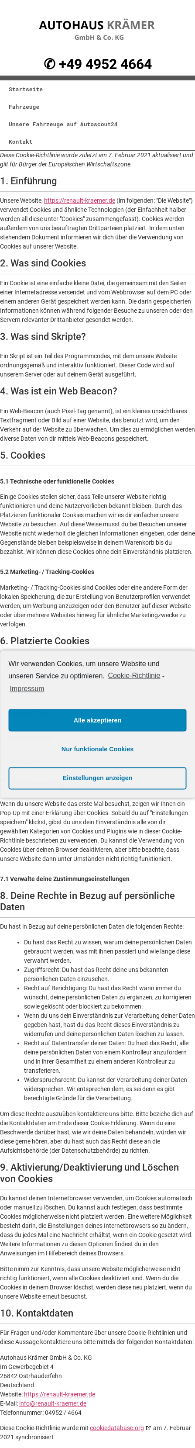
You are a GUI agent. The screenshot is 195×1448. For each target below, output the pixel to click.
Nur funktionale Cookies (98, 749)
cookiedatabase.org (117, 1427)
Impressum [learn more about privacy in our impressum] (27, 689)
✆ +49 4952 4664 (98, 64)
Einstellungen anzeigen (98, 777)
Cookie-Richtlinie (134, 675)
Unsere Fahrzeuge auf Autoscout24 (63, 124)
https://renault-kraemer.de (79, 200)
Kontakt (21, 141)
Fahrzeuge (24, 107)
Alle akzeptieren (98, 720)
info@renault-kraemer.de (52, 1403)
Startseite (26, 89)
